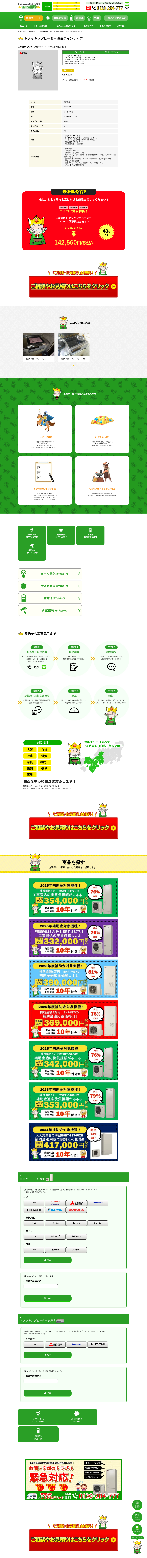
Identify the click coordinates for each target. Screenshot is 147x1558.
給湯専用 (55, 1250)
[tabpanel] (38, 347)
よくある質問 (105, 26)
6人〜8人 (98, 1223)
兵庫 (76, 3)
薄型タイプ (76, 1236)
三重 (76, 9)
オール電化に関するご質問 (32, 533)
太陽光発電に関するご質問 (61, 533)
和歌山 (75, 6)
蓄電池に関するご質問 (90, 533)
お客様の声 (88, 26)
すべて (33, 1203)
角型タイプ (55, 1236)
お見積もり (122, 26)
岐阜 (67, 9)
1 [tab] (76, 365)
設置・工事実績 (40, 26)
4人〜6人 (76, 1223)
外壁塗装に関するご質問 (32, 549)
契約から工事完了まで (65, 26)
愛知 (57, 9)
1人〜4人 (55, 1223)
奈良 (67, 6)
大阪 (57, 3)
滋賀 (57, 6)
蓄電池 (79, 18)
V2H (96, 18)
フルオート (76, 1250)
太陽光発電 (60, 18)
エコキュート (33, 18)
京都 (67, 3)
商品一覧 (23, 26)
